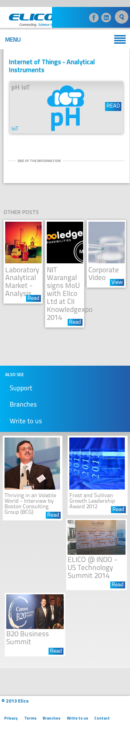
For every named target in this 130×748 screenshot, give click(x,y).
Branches (23, 405)
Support (21, 388)
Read (33, 298)
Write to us (26, 421)
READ (113, 106)
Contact (102, 718)
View (117, 282)
